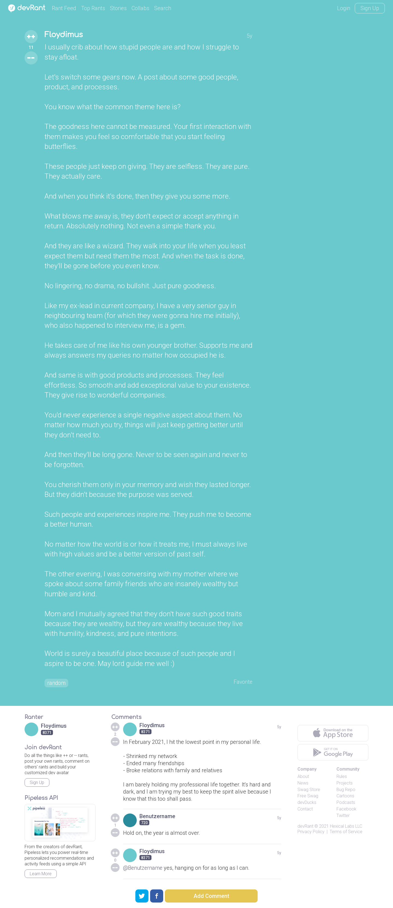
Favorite (242, 682)
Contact (305, 809)
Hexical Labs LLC (346, 826)
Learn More (41, 874)
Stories (118, 8)
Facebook (346, 809)
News (302, 783)
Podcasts (346, 803)
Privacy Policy (310, 832)
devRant (305, 826)
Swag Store (308, 789)
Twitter (343, 816)
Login (343, 8)
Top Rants (93, 8)
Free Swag (307, 796)
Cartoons (345, 796)
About (303, 777)
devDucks (306, 803)
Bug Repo (346, 789)
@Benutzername (143, 868)
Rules (342, 777)
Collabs (140, 8)
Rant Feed (64, 8)
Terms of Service (346, 832)
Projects (345, 783)
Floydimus (64, 35)
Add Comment (211, 896)
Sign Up (370, 8)
